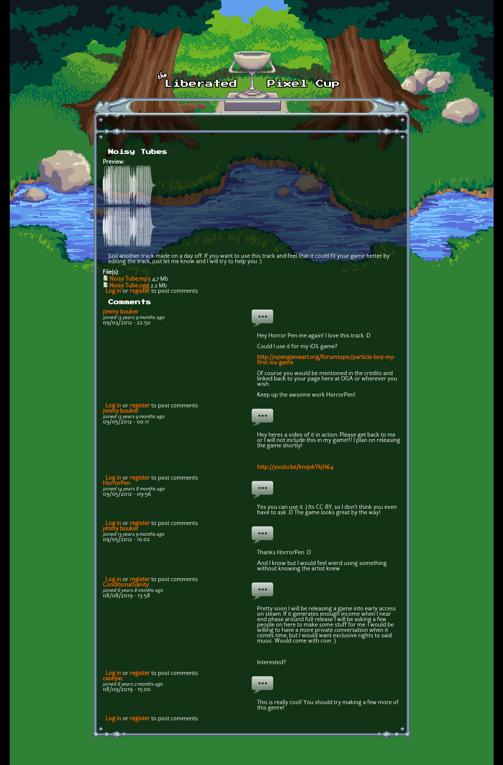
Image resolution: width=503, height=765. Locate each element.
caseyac (113, 679)
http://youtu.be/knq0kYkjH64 (295, 467)
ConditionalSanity (126, 585)
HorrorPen (116, 483)
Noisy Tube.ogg (129, 286)
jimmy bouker (120, 312)
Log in (113, 291)
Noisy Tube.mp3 (130, 279)
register (140, 291)
